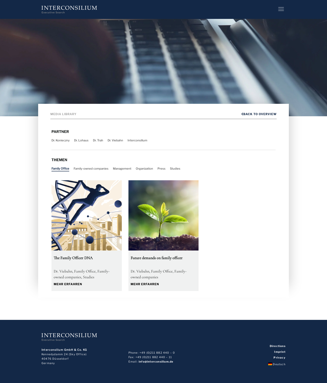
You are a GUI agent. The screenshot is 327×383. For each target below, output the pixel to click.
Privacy (279, 357)
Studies (175, 168)
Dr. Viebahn (115, 140)
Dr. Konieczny (60, 140)
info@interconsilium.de (156, 361)
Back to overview (259, 114)
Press (161, 168)
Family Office (60, 168)
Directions (278, 346)
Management (122, 168)
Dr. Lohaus (81, 140)
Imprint (279, 352)
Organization (144, 168)
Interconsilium (137, 140)
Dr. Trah (98, 140)
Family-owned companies (91, 168)
